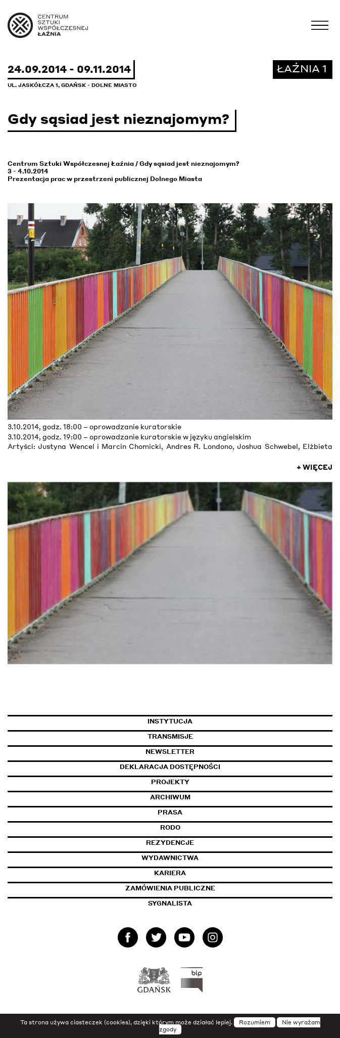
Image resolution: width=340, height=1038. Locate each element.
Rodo (170, 827)
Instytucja (170, 721)
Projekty (170, 782)
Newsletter (170, 751)
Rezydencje (170, 842)
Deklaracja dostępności (170, 767)
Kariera (170, 873)
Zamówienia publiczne (194, 888)
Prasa (170, 812)
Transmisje (217, 736)
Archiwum (170, 797)
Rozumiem (254, 1022)
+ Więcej (314, 467)
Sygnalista (170, 903)
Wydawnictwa (170, 858)
